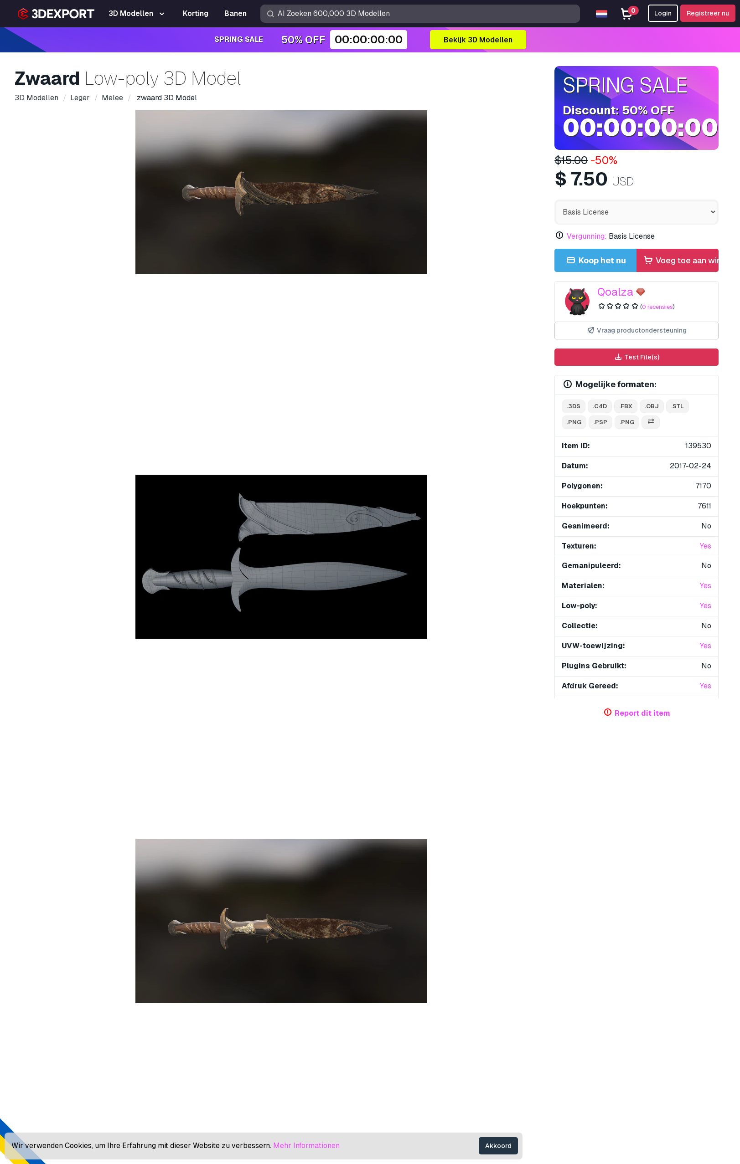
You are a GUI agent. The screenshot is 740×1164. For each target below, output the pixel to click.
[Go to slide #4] (369, 498)
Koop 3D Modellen (416, 972)
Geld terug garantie (567, 1093)
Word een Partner (405, 1063)
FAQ (543, 1019)
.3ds (573, 406)
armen (202, 706)
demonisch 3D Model (55, 916)
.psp (600, 422)
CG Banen (393, 1093)
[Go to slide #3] (310, 498)
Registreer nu (708, 13)
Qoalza (615, 292)
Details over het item (58, 541)
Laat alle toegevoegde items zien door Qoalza (458, 731)
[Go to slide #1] (193, 498)
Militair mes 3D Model (198, 916)
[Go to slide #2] (252, 498)
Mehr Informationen (306, 1145)
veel (257, 706)
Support (548, 989)
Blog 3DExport (401, 1078)
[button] (705, 872)
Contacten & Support (581, 972)
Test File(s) (636, 357)
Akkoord (498, 1146)
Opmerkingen (122, 541)
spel (145, 706)
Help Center (555, 1004)
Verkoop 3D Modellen (412, 1049)
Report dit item (642, 713)
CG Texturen (397, 1034)
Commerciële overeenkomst (581, 1049)
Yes (705, 546)
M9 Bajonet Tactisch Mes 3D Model (363, 916)
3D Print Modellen (406, 1004)
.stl (677, 406)
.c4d (600, 406)
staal (172, 706)
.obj (652, 406)
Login (663, 13)
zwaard (45, 706)
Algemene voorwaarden (574, 1078)
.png (574, 422)
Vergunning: (587, 236)
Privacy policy (558, 1063)
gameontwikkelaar (97, 706)
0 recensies (657, 307)
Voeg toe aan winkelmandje (680, 261)
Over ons (79, 972)
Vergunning (553, 1034)
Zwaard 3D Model (480, 916)
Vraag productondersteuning (636, 330)
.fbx (625, 406)
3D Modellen (398, 989)
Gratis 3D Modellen (408, 1019)
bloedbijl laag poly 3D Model (640, 916)
